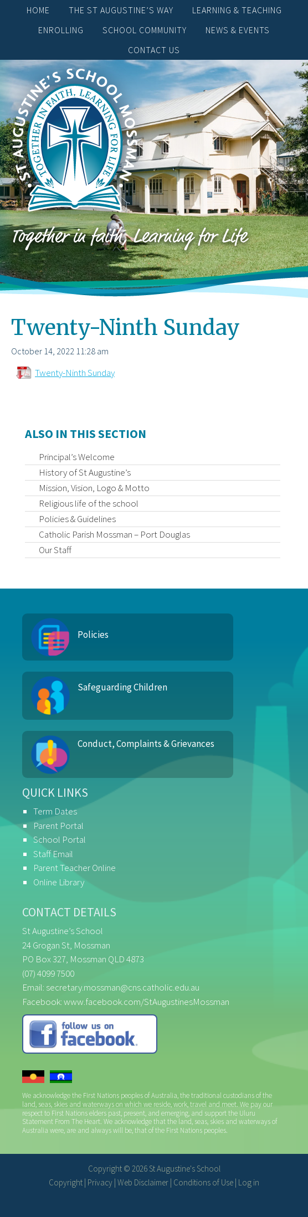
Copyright (66, 1182)
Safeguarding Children (122, 687)
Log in (248, 1182)
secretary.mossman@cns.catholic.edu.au (122, 987)
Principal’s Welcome (77, 457)
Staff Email (53, 854)
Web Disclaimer (142, 1182)
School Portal (59, 839)
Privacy (100, 1182)
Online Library (58, 882)
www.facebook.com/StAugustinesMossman (146, 1002)
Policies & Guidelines (77, 519)
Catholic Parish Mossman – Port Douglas (114, 534)
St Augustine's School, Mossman (75, 143)
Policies (93, 634)
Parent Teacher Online (74, 868)
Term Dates (55, 811)
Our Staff (55, 550)
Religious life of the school (88, 503)
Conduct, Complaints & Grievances (146, 744)
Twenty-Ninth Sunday (75, 373)
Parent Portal (58, 825)
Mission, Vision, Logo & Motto (94, 488)
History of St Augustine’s (85, 472)
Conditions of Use (203, 1182)
